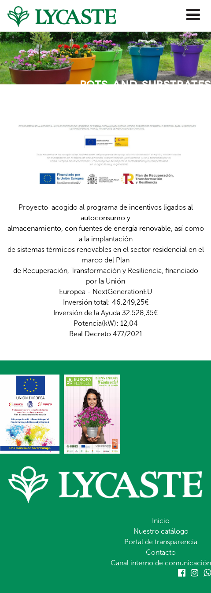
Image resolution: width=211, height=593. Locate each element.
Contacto (161, 552)
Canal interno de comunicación (161, 563)
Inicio (161, 521)
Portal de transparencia (160, 542)
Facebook (181, 572)
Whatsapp (207, 572)
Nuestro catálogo (161, 531)
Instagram (194, 572)
